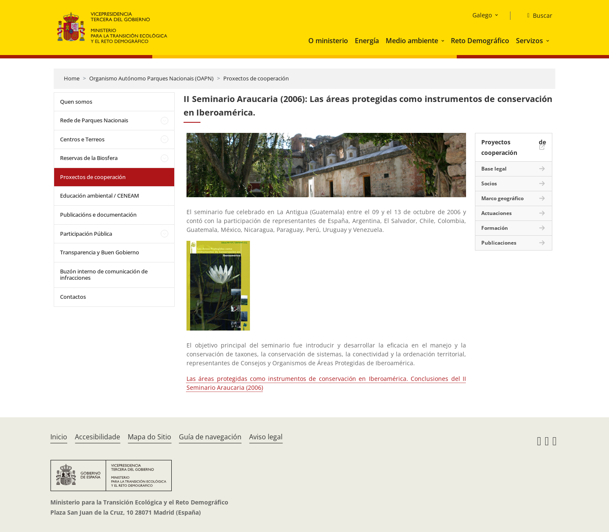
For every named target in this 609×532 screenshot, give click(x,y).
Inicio (58, 436)
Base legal (494, 168)
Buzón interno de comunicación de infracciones (104, 274)
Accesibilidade (97, 436)
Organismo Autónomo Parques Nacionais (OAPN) (151, 78)
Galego (482, 15)
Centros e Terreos (82, 139)
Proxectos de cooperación (256, 78)
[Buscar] (536, 15)
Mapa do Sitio (149, 436)
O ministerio (328, 40)
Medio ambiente (412, 40)
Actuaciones (496, 213)
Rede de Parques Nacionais (94, 120)
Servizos (529, 40)
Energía (367, 40)
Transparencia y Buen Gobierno (99, 252)
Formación (494, 228)
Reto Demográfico (480, 40)
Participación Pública (86, 233)
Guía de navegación (210, 436)
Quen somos (76, 101)
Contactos (73, 296)
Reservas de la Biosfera (89, 158)
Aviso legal (266, 436)
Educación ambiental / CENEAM (99, 195)
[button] (443, 40)
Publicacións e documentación (98, 214)
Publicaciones (498, 242)
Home (72, 78)
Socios (489, 183)
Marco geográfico (502, 198)
